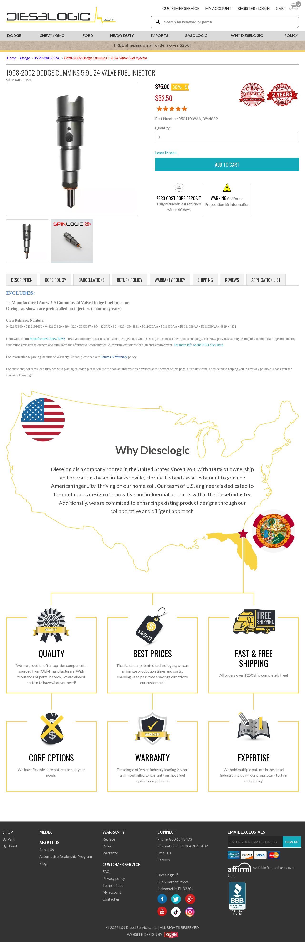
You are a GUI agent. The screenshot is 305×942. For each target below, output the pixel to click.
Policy (291, 35)
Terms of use (112, 885)
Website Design (142, 934)
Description (21, 280)
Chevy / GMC (52, 35)
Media (45, 832)
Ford (88, 35)
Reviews (232, 280)
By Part (8, 839)
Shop (7, 832)
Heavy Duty (122, 35)
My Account (218, 8)
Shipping (205, 280)
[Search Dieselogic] (157, 22)
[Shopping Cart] (287, 8)
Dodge (14, 35)
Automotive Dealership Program (65, 856)
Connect (166, 832)
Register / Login (254, 8)
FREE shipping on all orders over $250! (152, 45)
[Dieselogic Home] (61, 15)
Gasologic (196, 35)
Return (107, 846)
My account (111, 892)
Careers (163, 860)
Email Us (164, 853)
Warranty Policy (170, 280)
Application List (266, 280)
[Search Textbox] (226, 22)
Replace (108, 839)
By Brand (9, 846)
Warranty (113, 832)
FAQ (106, 871)
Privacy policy (113, 878)
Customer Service (180, 8)
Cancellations (91, 280)
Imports (159, 35)
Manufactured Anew (43, 339)
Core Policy (55, 280)
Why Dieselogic (247, 35)
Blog (43, 863)
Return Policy (129, 280)
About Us (49, 842)
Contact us (111, 899)
